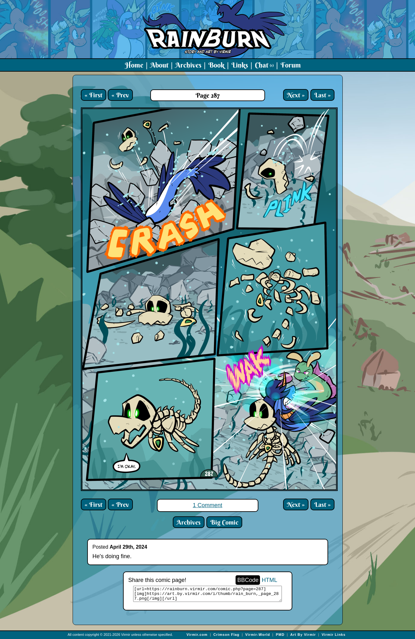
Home (134, 65)
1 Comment (207, 505)
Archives (188, 65)
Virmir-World (257, 634)
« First (93, 95)
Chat (264, 65)
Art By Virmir (303, 634)
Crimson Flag (226, 634)
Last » (322, 95)
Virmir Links (333, 634)
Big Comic (224, 522)
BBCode (247, 580)
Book (216, 65)
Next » (296, 95)
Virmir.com (197, 634)
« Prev (120, 95)
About (159, 65)
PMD (280, 634)
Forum (291, 65)
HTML (269, 580)
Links (239, 65)
